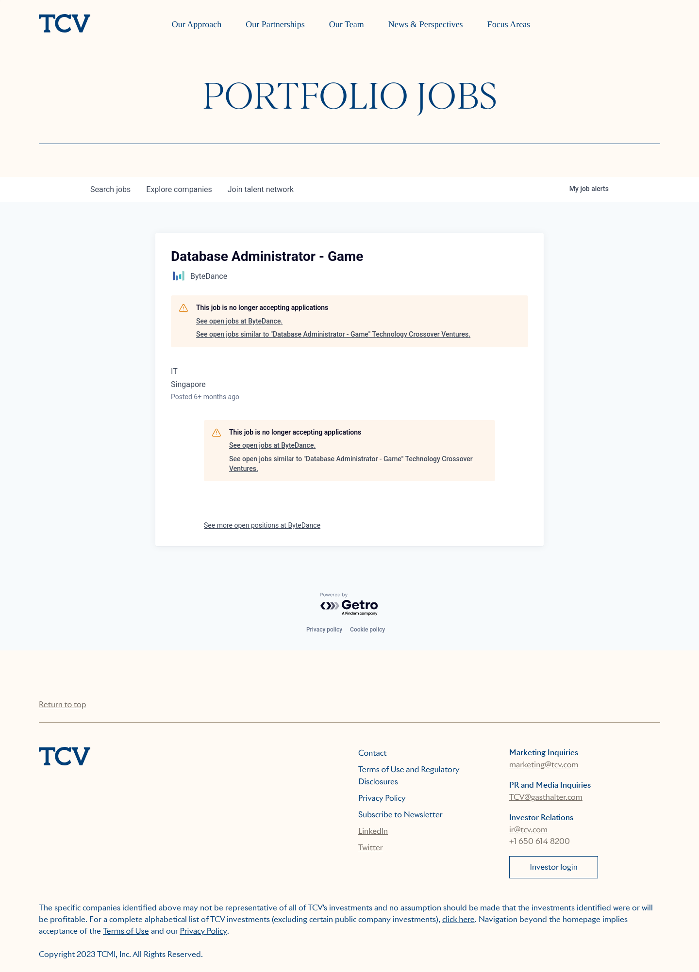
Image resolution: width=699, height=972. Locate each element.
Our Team (346, 24)
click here (458, 919)
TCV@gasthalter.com (545, 797)
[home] (64, 24)
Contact (372, 753)
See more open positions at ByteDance (262, 525)
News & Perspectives (425, 24)
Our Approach (196, 24)
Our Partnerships (275, 24)
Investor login (554, 867)
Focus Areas (509, 24)
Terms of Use (126, 931)
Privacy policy (324, 629)
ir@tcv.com (528, 830)
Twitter (370, 847)
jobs (110, 189)
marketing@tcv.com (543, 765)
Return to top (62, 704)
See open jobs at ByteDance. (239, 321)
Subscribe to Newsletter (400, 815)
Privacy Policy (382, 798)
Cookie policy (367, 629)
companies (179, 189)
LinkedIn (373, 831)
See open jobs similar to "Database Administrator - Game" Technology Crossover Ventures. (333, 334)
